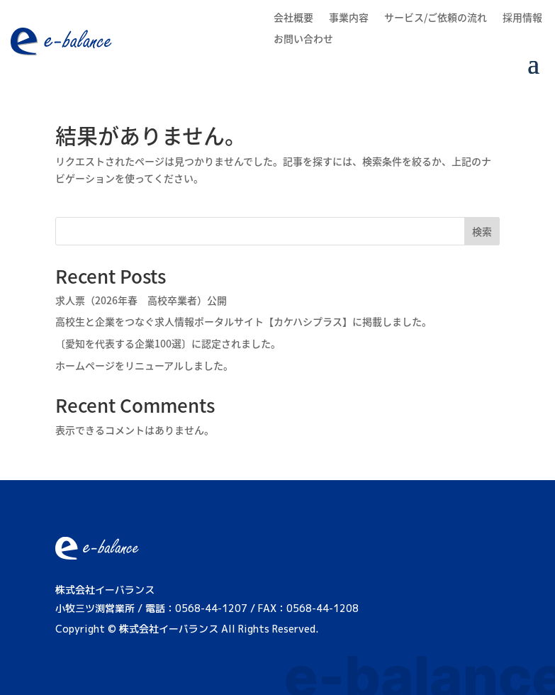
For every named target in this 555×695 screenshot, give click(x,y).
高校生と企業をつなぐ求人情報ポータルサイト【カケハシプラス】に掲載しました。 (243, 321)
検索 (482, 231)
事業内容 (349, 18)
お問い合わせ (303, 39)
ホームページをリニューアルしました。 (144, 365)
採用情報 (522, 18)
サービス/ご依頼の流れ (435, 18)
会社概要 (293, 18)
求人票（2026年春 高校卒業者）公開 (141, 300)
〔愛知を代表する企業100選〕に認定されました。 (168, 343)
